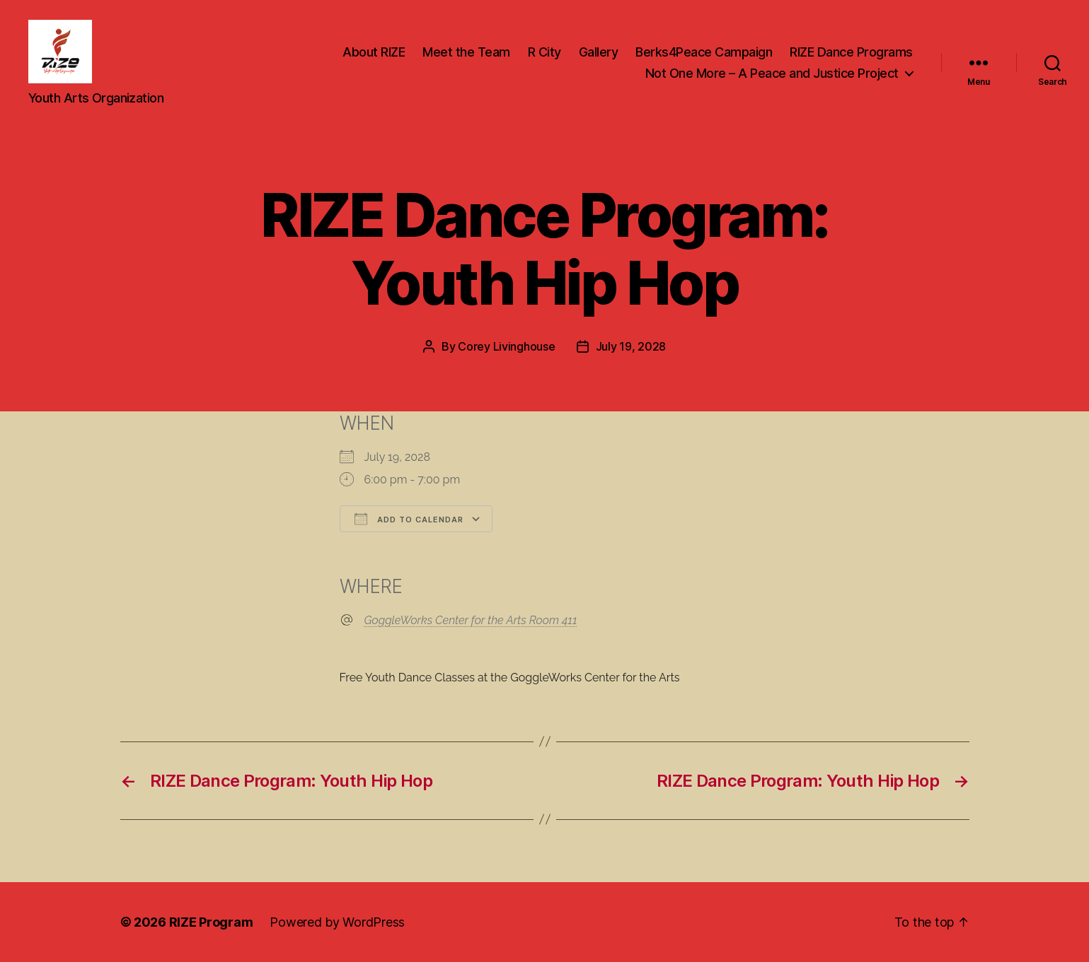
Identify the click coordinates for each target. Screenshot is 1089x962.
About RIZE (373, 52)
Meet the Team (466, 52)
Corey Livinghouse (506, 346)
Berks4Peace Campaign (703, 52)
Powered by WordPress (337, 922)
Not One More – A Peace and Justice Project (772, 73)
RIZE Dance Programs (851, 52)
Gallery (598, 52)
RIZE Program (211, 922)
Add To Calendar (409, 518)
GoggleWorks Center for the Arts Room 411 (470, 620)
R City (544, 52)
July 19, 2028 (631, 346)
